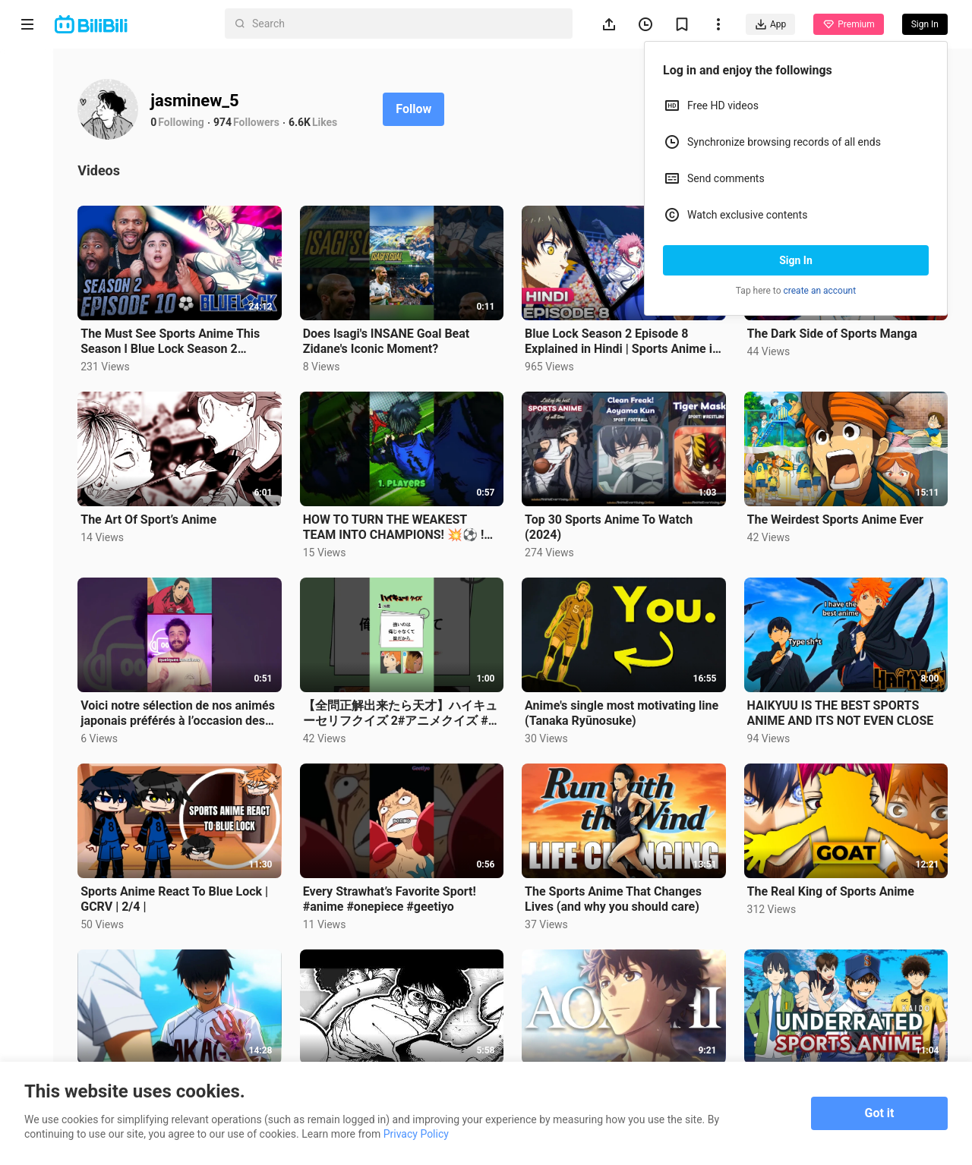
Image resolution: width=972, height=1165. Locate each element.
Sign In (796, 260)
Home (27, 77)
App (770, 24)
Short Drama (27, 198)
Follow (415, 109)
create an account (820, 290)
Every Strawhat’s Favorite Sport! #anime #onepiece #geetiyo (390, 898)
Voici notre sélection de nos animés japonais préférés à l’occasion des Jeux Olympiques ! (179, 712)
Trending (28, 262)
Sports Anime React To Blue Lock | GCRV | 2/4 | (176, 898)
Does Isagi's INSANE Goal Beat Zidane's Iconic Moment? (387, 341)
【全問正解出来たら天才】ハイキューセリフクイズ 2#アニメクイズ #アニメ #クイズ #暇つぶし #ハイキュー (401, 712)
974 (224, 122)
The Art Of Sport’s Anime (150, 519)
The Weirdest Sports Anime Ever (835, 519)
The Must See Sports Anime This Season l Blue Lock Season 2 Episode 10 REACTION (171, 341)
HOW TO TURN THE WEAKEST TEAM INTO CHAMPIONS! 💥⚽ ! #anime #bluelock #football (394, 527)
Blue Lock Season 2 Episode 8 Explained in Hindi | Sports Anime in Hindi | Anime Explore (622, 341)
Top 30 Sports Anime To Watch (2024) (609, 527)
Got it (880, 1113)
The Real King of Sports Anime (830, 890)
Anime (27, 134)
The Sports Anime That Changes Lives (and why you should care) (613, 898)
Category (27, 320)
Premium (848, 24)
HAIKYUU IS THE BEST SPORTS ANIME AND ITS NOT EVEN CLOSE (840, 712)
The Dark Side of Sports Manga (832, 333)
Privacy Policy (416, 1134)
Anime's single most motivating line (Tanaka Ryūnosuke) (622, 712)
